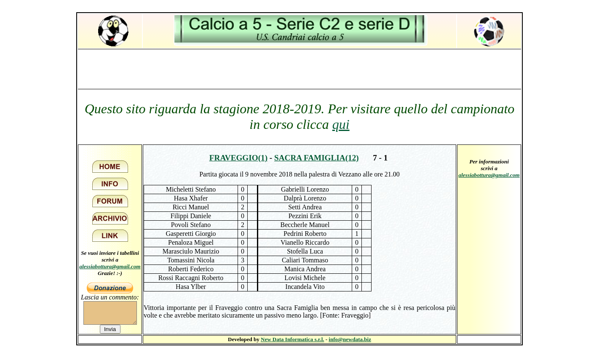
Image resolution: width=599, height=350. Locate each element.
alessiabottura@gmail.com (110, 266)
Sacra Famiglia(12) (316, 157)
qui (341, 124)
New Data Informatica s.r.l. (292, 339)
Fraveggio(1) (238, 157)
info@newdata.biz (350, 339)
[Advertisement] (299, 69)
